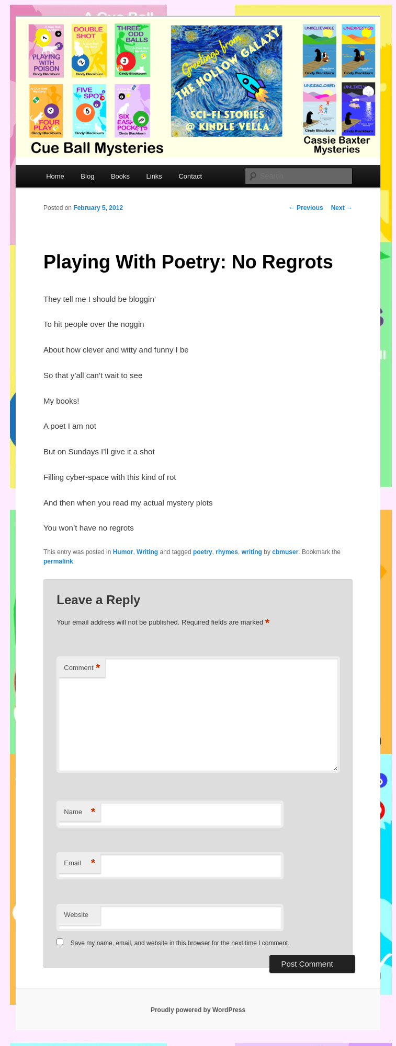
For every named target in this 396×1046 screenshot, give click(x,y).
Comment (82, 668)
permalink (58, 561)
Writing (147, 552)
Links (154, 176)
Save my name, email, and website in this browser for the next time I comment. (180, 943)
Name (79, 812)
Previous (306, 207)
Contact (190, 176)
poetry (202, 552)
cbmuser (285, 552)
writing (252, 552)
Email (79, 863)
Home (55, 176)
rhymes (227, 552)
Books (120, 176)
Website (76, 915)
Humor (123, 552)
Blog (87, 176)
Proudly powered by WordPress (198, 1010)
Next (342, 207)
